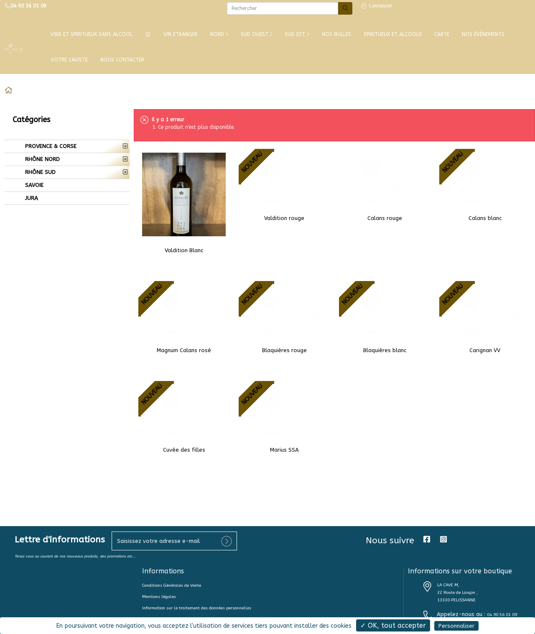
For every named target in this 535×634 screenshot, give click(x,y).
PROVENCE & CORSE (49, 146)
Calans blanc (485, 218)
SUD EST (297, 34)
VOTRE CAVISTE (69, 60)
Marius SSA (284, 450)
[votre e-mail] (174, 541)
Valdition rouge (284, 218)
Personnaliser (456, 626)
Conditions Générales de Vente (171, 585)
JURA (30, 198)
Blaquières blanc (384, 350)
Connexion (376, 6)
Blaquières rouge (284, 350)
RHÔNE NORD (41, 159)
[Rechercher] (282, 8)
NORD (219, 34)
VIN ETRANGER (180, 34)
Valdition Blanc (184, 250)
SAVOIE (33, 185)
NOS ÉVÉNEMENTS (483, 34)
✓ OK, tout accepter (393, 625)
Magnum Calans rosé (184, 350)
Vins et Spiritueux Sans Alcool (91, 34)
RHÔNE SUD (39, 172)
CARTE (441, 34)
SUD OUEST (257, 34)
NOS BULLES (336, 34)
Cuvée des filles (184, 450)
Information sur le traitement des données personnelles (196, 608)
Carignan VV (484, 350)
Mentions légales (159, 596)
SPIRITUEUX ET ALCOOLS (393, 34)
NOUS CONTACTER (122, 60)
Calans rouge (384, 218)
